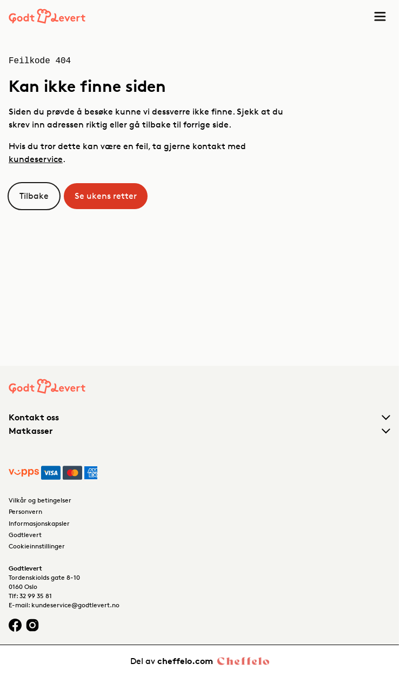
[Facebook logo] (15, 625)
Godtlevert (25, 535)
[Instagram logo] (32, 625)
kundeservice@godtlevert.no (75, 605)
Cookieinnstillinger (37, 546)
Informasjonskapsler (39, 523)
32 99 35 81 (35, 596)
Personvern (25, 511)
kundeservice (36, 159)
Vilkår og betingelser (40, 500)
